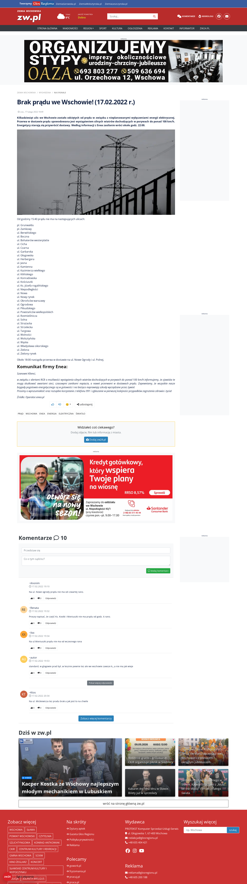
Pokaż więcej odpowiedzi (100, 677)
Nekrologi (206, 16)
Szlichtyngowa (19, 836)
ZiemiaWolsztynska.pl (90, 3)
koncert (36, 856)
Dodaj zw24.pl (96, 433)
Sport (102, 28)
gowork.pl (75, 859)
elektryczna (66, 407)
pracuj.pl (74, 871)
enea (42, 407)
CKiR (12, 843)
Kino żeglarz (18, 856)
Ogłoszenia (135, 28)
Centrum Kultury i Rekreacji (37, 843)
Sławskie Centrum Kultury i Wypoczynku (28, 864)
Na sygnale (60, 92)
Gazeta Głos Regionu (81, 828)
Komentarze (186, 16)
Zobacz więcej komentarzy (96, 712)
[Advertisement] (204, 150)
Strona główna (47, 28)
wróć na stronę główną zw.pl (123, 797)
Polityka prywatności (81, 833)
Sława (31, 823)
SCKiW (39, 849)
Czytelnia (45, 830)
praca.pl (74, 876)
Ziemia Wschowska (26, 92)
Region (87, 28)
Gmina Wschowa (20, 849)
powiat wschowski (22, 830)
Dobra (82, 17)
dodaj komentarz (158, 564)
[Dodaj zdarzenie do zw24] (20, 876)
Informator (186, 28)
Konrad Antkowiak (47, 836)
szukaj (233, 824)
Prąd (20, 407)
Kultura (117, 28)
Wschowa (31, 407)
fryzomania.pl (77, 865)
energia (52, 407)
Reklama (153, 28)
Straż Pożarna (49, 879)
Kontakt (169, 28)
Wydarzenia (45, 92)
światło (80, 407)
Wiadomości (70, 28)
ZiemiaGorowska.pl (66, 3)
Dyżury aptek (77, 822)
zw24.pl (205, 28)
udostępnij (165, 112)
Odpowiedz (50, 592)
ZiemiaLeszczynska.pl (116, 3)
